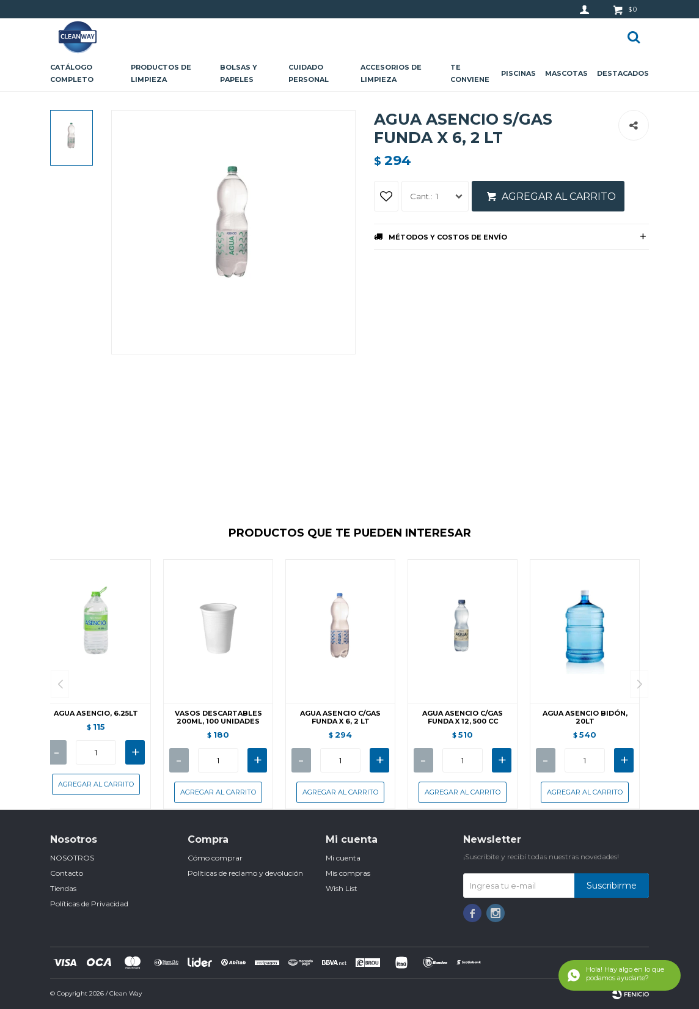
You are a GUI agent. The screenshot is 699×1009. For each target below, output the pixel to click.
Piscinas (518, 73)
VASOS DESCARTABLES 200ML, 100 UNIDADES (218, 717)
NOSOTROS (72, 857)
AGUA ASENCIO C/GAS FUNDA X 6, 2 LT (340, 717)
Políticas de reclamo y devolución (245, 873)
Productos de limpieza (161, 73)
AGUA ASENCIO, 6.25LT (96, 713)
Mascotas (566, 73)
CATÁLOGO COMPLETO (71, 73)
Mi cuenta (343, 857)
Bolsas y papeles (238, 73)
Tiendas (63, 888)
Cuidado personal (308, 73)
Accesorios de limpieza (391, 73)
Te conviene (469, 73)
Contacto (66, 873)
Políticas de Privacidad (89, 903)
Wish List (341, 888)
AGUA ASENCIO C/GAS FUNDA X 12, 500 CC (462, 717)
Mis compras (348, 873)
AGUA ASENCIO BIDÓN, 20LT (585, 717)
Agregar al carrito (559, 196)
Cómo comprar (215, 857)
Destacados (623, 73)
